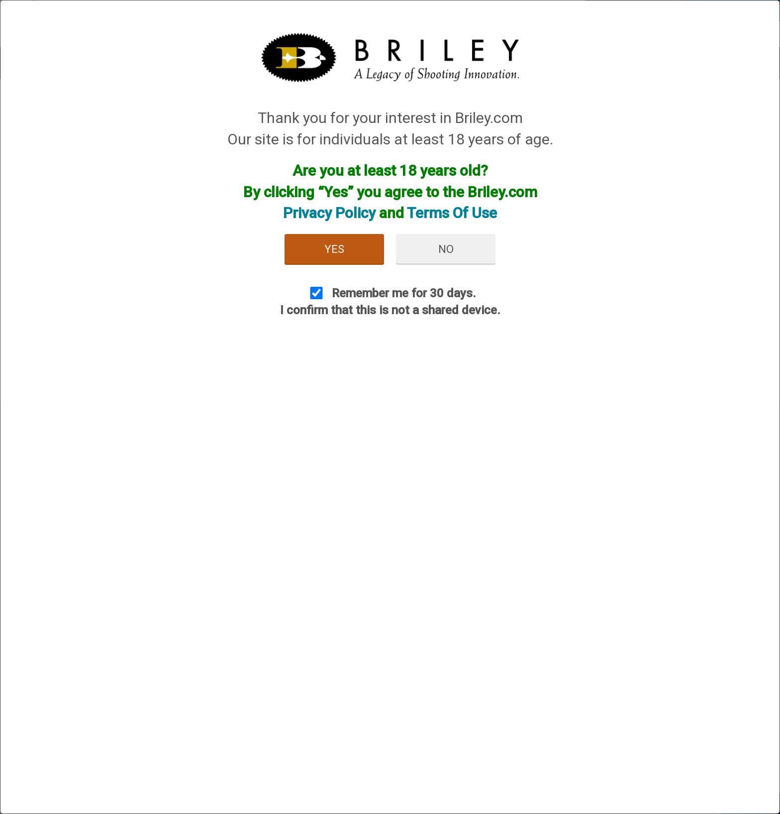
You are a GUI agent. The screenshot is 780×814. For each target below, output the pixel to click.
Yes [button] (334, 249)
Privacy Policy (329, 213)
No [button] (446, 249)
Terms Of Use (452, 213)
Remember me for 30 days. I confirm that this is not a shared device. (390, 301)
